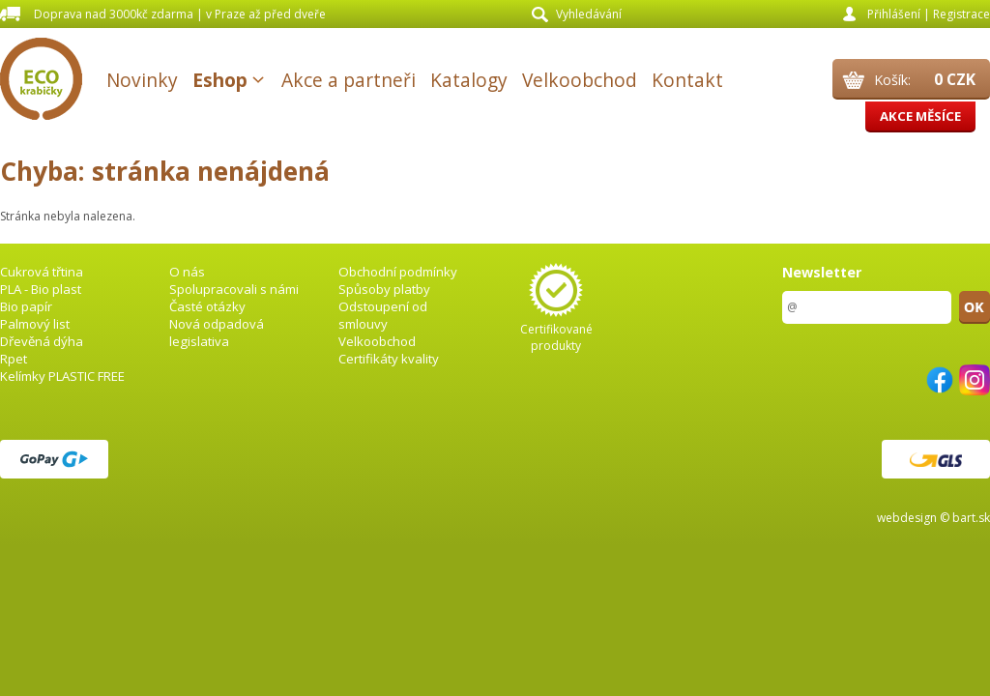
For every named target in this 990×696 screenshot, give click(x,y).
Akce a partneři (348, 80)
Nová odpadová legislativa (216, 332)
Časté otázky (207, 306)
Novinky (142, 80)
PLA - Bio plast (40, 289)
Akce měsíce (920, 116)
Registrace (961, 14)
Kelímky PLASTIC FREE (62, 376)
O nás (187, 271)
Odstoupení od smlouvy (382, 315)
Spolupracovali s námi (234, 289)
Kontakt (687, 80)
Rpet (13, 358)
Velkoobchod (579, 80)
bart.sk (971, 517)
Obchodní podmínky (397, 271)
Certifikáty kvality (388, 358)
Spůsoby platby (384, 289)
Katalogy (469, 80)
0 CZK (954, 79)
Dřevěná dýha (41, 341)
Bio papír (26, 306)
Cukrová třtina (41, 271)
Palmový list (35, 324)
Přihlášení (893, 14)
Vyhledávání (589, 14)
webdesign (907, 517)
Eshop (220, 80)
